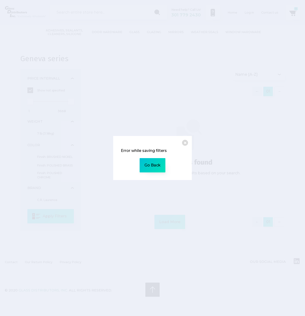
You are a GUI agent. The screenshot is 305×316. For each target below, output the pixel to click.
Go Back (152, 165)
